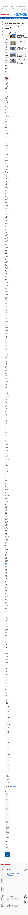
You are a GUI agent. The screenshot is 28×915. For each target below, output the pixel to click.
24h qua (18, 10)
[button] (2, 37)
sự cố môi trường (7, 814)
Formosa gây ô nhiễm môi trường (7, 823)
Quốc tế (8, 18)
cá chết (6, 804)
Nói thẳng (6, 9)
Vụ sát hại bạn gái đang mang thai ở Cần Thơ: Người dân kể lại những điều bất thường (21, 61)
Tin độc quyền (10, 10)
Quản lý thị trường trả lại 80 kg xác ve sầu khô (22, 42)
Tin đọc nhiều (13, 32)
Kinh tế (23, 18)
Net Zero (19, 18)
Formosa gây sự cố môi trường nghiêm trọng (7, 830)
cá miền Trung (7, 794)
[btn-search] (11, 15)
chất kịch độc (6, 565)
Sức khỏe (23, 866)
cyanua (7, 801)
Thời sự (4, 18)
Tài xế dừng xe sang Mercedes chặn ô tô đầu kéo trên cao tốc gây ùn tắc (21, 49)
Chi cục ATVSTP (7, 836)
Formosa (7, 817)
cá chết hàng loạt (7, 809)
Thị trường (14, 9)
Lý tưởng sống (2, 10)
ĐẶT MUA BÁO (22, 6)
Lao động (12, 18)
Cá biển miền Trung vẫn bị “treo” (8, 779)
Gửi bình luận (7, 854)
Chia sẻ (14, 786)
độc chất (6, 798)
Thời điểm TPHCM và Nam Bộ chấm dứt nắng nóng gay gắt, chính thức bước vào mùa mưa (22, 37)
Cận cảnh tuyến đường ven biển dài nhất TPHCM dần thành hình (21, 55)
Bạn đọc (15, 18)
